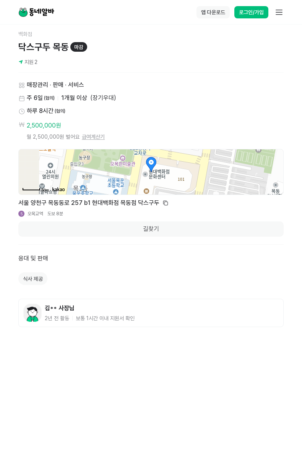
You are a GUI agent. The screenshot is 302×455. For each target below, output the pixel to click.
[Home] (36, 12)
